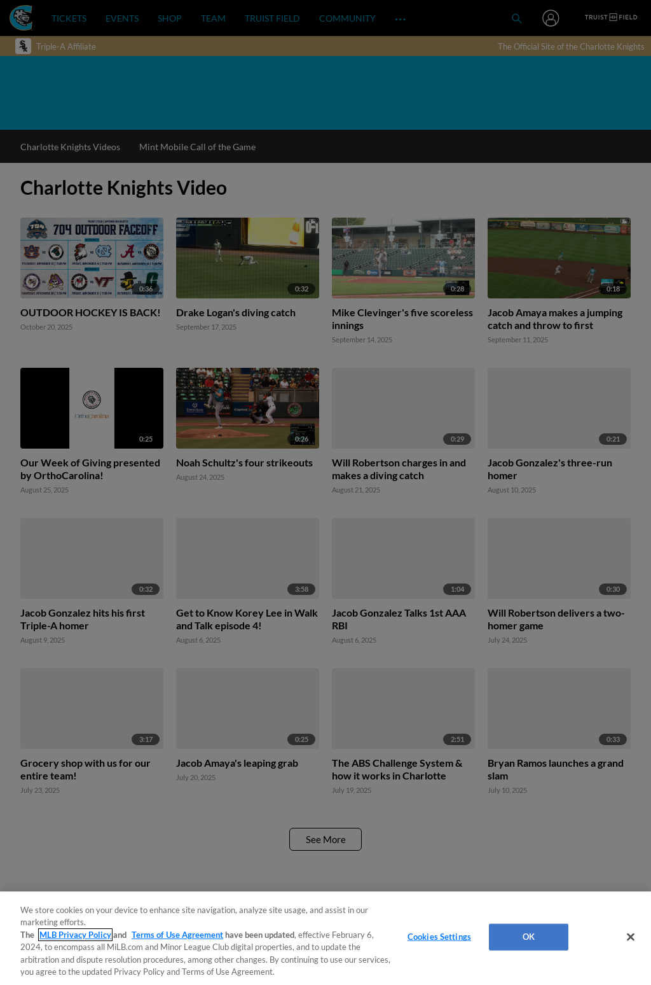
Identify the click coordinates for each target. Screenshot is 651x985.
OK (529, 937)
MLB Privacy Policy (75, 935)
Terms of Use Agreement (177, 935)
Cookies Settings (439, 937)
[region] (325, 938)
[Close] (631, 937)
